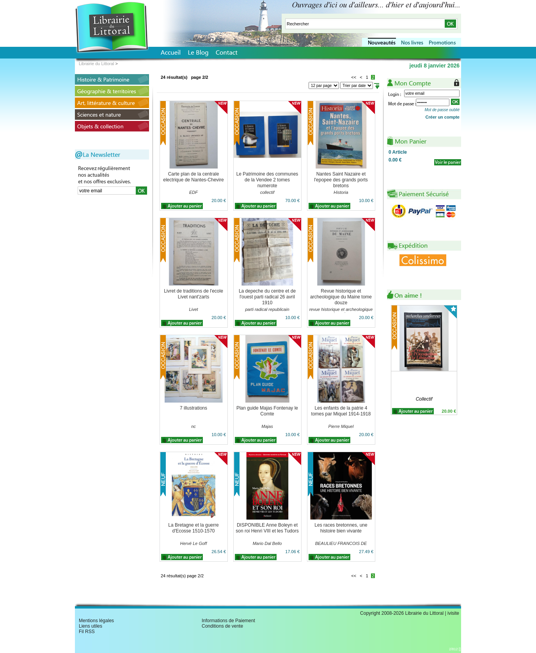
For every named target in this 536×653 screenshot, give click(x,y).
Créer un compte (443, 117)
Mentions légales (96, 620)
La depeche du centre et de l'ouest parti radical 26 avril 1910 (267, 296)
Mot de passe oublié (442, 110)
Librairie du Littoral (96, 63)
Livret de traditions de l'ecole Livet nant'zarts (193, 294)
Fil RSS (87, 631)
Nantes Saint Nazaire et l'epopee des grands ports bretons (341, 179)
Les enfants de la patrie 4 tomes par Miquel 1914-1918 (341, 411)
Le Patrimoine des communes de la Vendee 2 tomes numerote (267, 179)
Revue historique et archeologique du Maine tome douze (341, 296)
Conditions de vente (222, 626)
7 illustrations (193, 408)
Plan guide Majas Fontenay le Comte (267, 411)
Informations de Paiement (228, 620)
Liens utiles (90, 626)
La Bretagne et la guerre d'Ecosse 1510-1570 (193, 528)
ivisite (453, 613)
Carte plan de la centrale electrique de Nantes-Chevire (193, 177)
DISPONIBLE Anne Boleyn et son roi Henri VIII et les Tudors (267, 528)
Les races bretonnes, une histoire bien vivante (340, 528)
